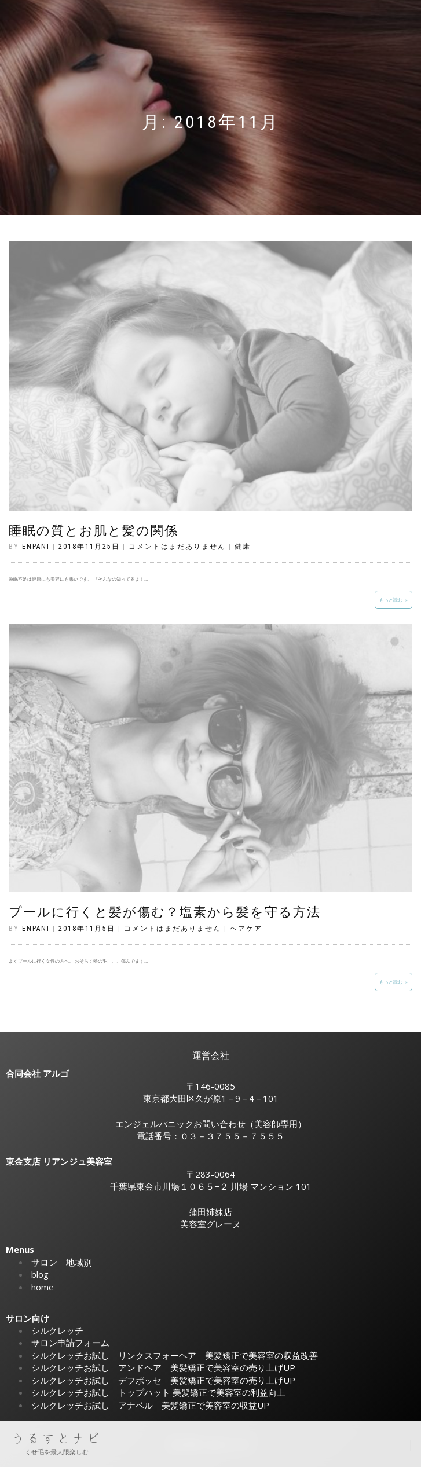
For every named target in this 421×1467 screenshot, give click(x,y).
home (42, 1287)
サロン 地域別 (61, 1262)
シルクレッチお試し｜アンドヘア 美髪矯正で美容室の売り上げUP (163, 1367)
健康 (243, 546)
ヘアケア (246, 929)
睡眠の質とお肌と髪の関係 (93, 530)
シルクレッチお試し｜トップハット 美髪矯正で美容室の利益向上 (158, 1392)
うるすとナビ (57, 1438)
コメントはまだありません (177, 546)
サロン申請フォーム (70, 1342)
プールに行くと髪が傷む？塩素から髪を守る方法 (165, 912)
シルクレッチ (57, 1330)
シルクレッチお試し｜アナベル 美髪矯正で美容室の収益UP (150, 1405)
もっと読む (390, 599)
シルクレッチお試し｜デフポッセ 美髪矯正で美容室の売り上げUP (163, 1380)
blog (40, 1274)
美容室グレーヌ (210, 1224)
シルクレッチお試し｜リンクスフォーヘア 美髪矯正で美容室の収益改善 (174, 1355)
